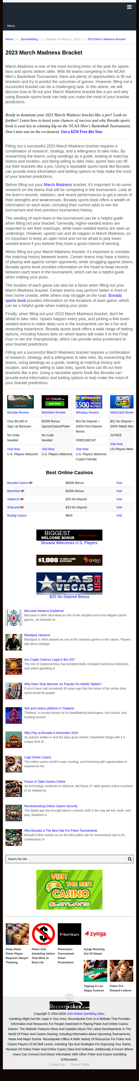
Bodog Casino (17, 515)
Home (9, 39)
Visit (119, 483)
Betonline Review (53, 412)
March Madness (58, 184)
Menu (11, 26)
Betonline (13, 491)
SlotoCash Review (122, 412)
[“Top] (69, 998)
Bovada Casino (17, 483)
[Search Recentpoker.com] (70, 859)
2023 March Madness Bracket (107, 39)
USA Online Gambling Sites (85, 1013)
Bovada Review (18, 412)
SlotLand (13, 507)
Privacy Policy (79, 1064)
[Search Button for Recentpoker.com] (129, 859)
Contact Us (57, 1064)
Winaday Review (87, 412)
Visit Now (13, 449)
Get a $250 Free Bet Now (81, 132)
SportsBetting (29, 39)
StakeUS (13, 499)
